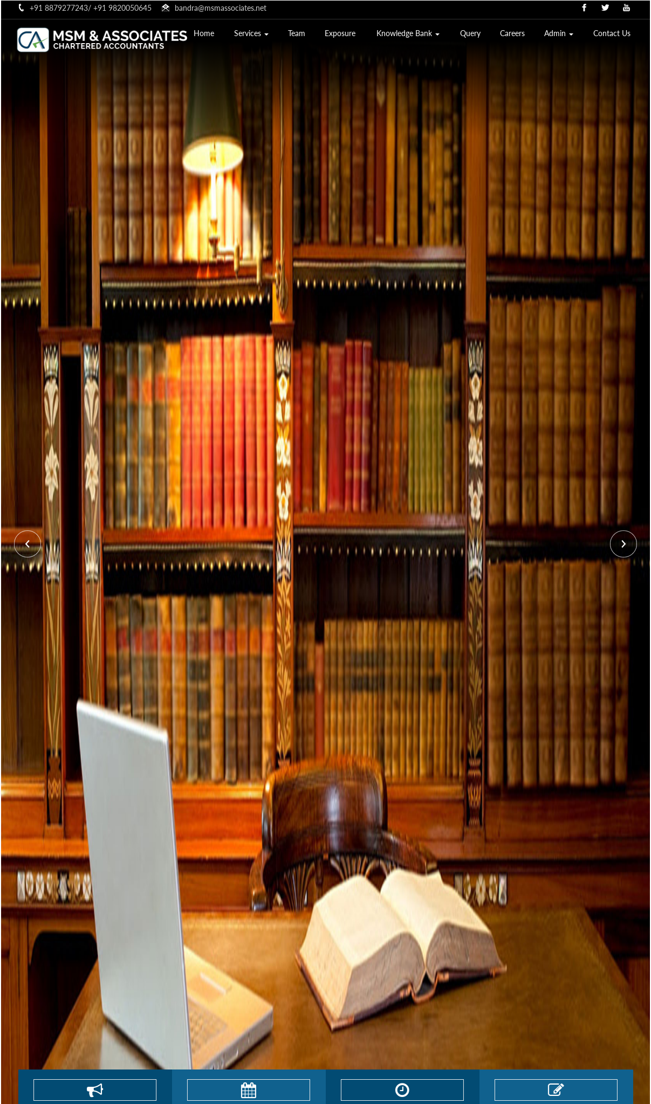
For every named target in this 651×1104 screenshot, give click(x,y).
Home (224, 35)
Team (312, 35)
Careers (517, 35)
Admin (562, 35)
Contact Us (613, 35)
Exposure (353, 35)
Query (478, 35)
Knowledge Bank (418, 35)
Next (622, 545)
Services (268, 35)
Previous (29, 545)
